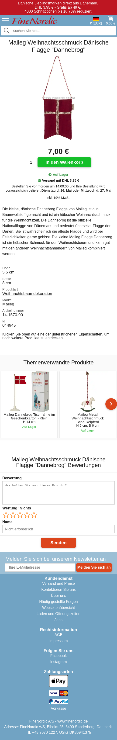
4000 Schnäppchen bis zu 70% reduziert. (58, 11)
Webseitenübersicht (58, 608)
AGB (58, 635)
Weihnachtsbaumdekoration (27, 293)
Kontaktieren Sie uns (58, 589)
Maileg (8, 304)
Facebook (58, 656)
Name (7, 522)
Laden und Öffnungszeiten (58, 614)
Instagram (58, 662)
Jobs (58, 620)
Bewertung (12, 478)
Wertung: (16, 508)
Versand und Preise (58, 583)
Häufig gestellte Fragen (58, 602)
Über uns (58, 596)
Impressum (58, 641)
